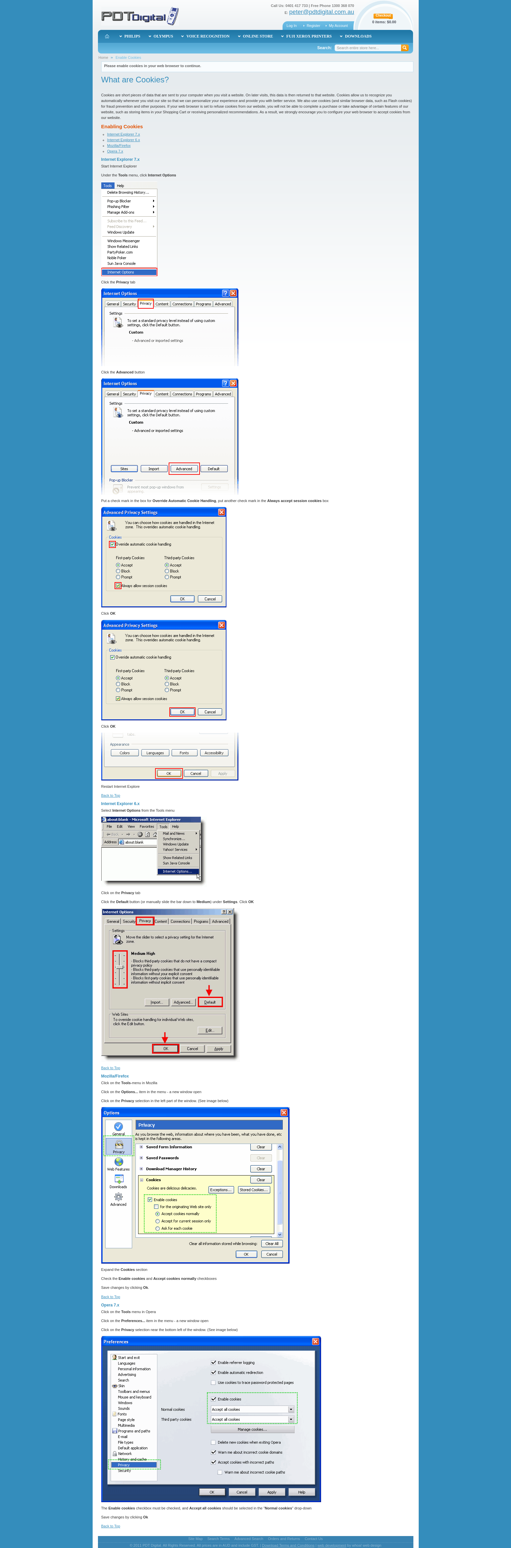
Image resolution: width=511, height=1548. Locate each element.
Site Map (195, 1539)
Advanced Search (248, 1539)
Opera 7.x (115, 151)
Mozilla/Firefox (119, 146)
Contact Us (314, 1539)
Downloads (358, 36)
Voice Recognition (207, 36)
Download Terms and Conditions (288, 1545)
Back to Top (110, 795)
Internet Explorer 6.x (123, 140)
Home (103, 57)
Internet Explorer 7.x (123, 134)
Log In (292, 26)
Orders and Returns (284, 1539)
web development (331, 1545)
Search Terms (218, 1539)
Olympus (163, 36)
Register (313, 26)
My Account (338, 26)
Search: (324, 48)
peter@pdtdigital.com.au (321, 12)
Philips (132, 36)
